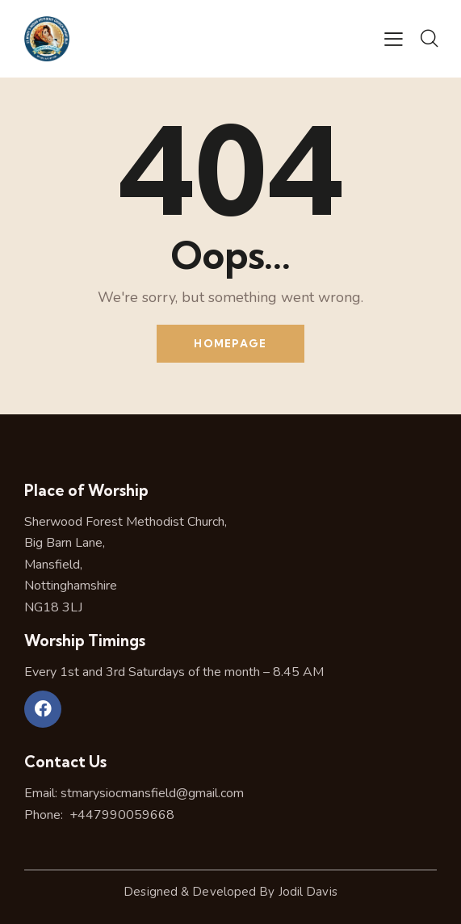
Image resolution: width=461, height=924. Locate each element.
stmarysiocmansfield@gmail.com (152, 793)
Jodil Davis (308, 892)
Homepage (230, 343)
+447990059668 (120, 815)
